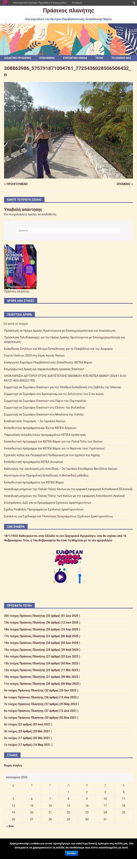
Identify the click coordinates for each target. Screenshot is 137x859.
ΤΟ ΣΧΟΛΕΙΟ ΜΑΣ (121, 58)
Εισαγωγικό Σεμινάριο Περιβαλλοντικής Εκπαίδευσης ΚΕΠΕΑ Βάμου (48, 362)
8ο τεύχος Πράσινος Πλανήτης (24, 697)
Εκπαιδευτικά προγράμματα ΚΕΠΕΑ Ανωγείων (33, 461)
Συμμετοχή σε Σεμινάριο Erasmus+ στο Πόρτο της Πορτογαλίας (45, 400)
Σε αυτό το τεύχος (16, 323)
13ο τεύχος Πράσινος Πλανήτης (24, 663)
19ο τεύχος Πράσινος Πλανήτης (24, 622)
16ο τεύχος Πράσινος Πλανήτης (24, 642)
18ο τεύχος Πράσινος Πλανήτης (24, 629)
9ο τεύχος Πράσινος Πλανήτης (24, 690)
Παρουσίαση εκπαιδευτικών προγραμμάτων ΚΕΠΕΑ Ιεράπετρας (45, 434)
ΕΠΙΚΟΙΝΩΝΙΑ (47, 58)
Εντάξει (71, 853)
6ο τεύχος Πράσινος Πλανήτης (24, 710)
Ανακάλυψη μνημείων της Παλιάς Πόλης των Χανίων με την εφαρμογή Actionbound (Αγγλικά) (64, 495)
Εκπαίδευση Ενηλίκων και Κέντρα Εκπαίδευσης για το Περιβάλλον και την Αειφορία (58, 348)
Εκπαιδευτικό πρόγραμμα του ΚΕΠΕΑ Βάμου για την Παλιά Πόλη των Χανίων (53, 441)
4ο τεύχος (10, 724)
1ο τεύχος (10, 744)
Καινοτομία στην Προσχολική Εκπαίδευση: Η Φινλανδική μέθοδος (46, 475)
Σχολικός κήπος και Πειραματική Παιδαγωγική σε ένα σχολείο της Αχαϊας (52, 455)
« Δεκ (10, 826)
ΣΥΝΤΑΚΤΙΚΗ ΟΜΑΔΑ (75, 58)
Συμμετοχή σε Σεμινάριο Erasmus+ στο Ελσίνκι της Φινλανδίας (44, 407)
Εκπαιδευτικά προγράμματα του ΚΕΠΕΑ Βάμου (34, 482)
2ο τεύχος (10, 738)
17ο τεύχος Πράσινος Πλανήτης (24, 636)
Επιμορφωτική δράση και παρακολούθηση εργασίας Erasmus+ (44, 369)
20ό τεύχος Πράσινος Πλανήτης (24, 615)
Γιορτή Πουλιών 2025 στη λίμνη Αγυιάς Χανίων (34, 355)
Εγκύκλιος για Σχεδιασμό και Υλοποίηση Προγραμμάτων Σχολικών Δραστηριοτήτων (58, 516)
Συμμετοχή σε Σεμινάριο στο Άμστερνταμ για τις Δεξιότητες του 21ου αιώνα (53, 394)
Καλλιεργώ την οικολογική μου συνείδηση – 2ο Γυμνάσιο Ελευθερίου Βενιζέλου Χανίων (60, 468)
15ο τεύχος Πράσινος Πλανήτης (24, 649)
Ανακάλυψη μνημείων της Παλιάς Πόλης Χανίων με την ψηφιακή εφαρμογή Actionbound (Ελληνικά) (68, 489)
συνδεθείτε (48, 214)
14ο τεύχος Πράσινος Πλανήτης (24, 656)
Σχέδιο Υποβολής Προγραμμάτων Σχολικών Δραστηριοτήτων (44, 509)
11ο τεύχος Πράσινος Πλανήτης (24, 683)
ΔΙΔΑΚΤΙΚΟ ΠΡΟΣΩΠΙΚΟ (17, 58)
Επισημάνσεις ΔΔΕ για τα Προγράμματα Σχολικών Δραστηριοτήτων (47, 502)
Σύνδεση (77, 2)
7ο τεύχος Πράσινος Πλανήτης (24, 704)
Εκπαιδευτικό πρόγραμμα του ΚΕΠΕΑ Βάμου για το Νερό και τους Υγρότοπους (54, 448)
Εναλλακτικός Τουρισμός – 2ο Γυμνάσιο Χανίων (34, 421)
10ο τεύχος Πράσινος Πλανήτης (24, 676)
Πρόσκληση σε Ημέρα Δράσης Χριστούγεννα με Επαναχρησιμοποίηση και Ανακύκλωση (59, 330)
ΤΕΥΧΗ (99, 58)
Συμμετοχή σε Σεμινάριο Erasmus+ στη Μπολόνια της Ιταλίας (44, 414)
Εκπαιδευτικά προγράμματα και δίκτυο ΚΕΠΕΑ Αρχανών (40, 428)
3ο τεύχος (10, 731)
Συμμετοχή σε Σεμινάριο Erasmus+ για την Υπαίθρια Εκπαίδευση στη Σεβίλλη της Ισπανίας (62, 387)
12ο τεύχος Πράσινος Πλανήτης (24, 670)
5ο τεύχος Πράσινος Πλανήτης (24, 717)
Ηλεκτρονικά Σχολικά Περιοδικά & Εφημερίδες (40, 2)
